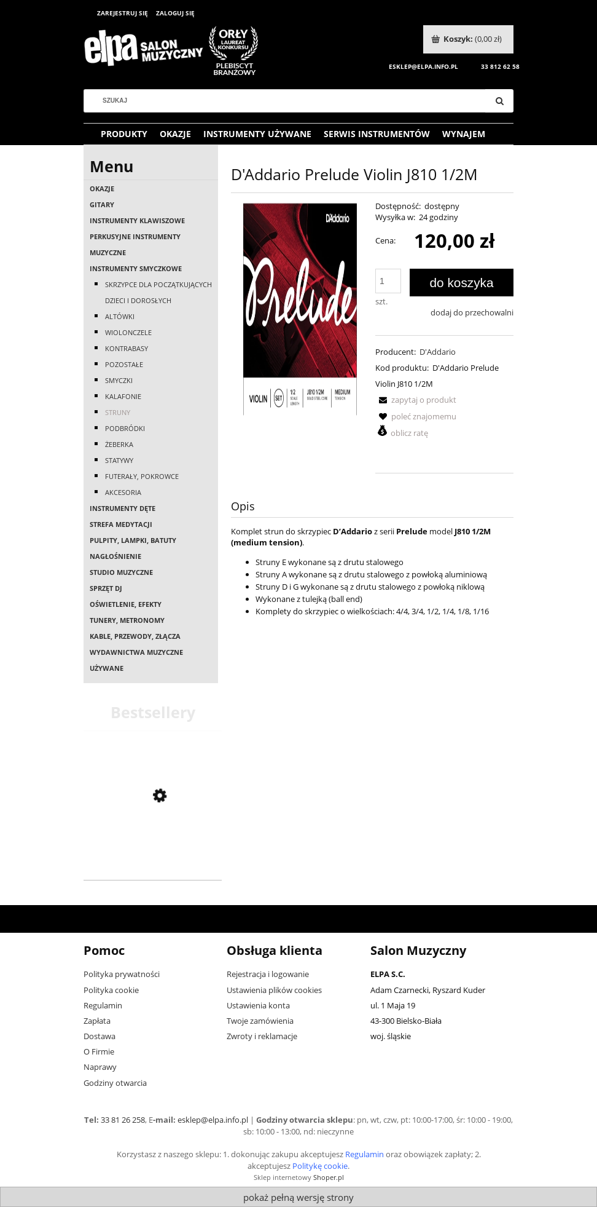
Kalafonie (123, 396)
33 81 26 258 (123, 1119)
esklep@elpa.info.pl (213, 1119)
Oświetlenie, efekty (126, 604)
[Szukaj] (499, 101)
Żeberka (119, 444)
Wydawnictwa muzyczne (136, 652)
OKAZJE (102, 188)
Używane (106, 668)
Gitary (102, 204)
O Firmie (99, 1051)
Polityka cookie (111, 989)
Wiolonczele (128, 332)
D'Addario (437, 351)
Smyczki (119, 380)
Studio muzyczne (121, 572)
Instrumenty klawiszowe (137, 220)
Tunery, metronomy (127, 620)
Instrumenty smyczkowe (136, 268)
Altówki (120, 316)
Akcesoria (123, 492)
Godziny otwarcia (115, 1082)
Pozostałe (124, 364)
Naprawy (100, 1066)
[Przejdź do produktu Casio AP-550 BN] (153, 863)
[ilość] (388, 281)
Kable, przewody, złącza (135, 636)
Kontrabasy (126, 348)
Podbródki (125, 428)
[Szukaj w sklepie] (289, 100)
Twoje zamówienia (260, 1020)
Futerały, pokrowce (142, 476)
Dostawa (99, 1036)
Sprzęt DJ (106, 588)
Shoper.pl (328, 1177)
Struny (117, 412)
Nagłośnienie (115, 556)
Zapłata (97, 1020)
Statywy (119, 460)
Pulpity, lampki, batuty (133, 540)
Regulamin (103, 1005)
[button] (415, 399)
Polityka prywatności (122, 973)
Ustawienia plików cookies (274, 989)
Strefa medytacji (121, 524)
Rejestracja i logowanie (268, 973)
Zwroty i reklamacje (262, 1036)
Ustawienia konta (258, 1005)
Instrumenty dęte (122, 508)
